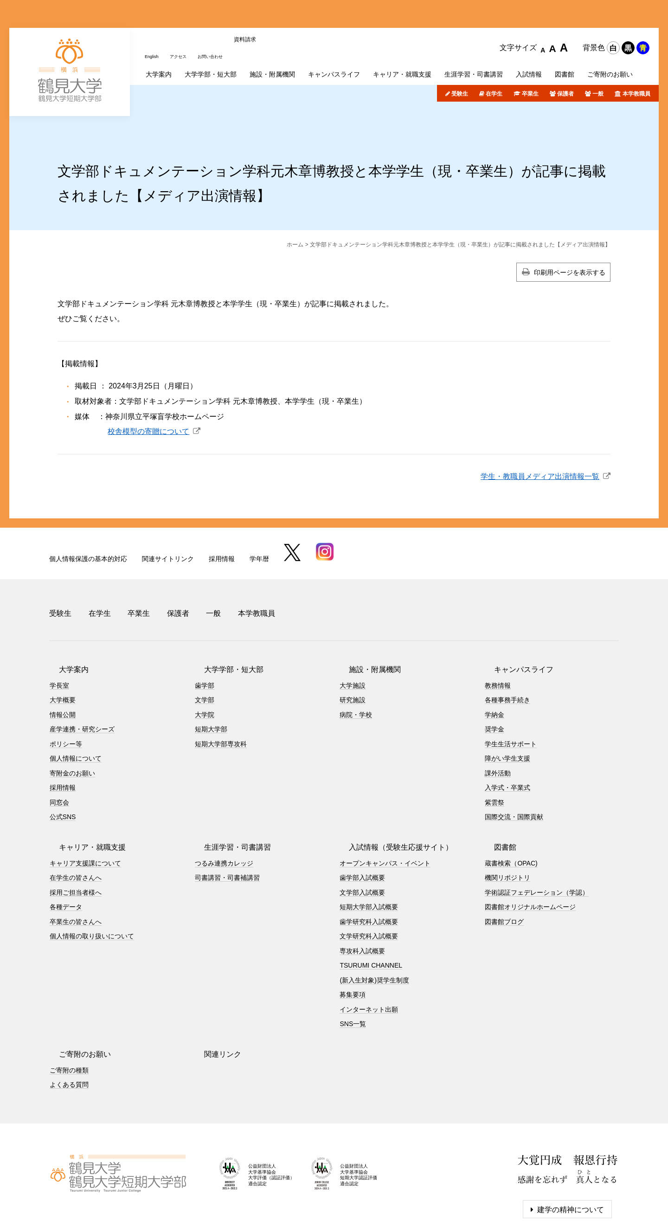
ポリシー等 (66, 695)
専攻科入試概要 (362, 902)
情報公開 (63, 666)
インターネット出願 (369, 961)
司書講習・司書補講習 (227, 829)
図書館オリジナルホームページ (530, 859)
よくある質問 (69, 1036)
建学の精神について (570, 1161)
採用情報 (222, 521)
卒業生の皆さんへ (76, 873)
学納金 (494, 666)
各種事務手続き (507, 652)
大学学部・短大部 (224, 621)
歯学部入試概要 (362, 829)
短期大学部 (211, 681)
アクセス (185, 15)
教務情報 (498, 637)
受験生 (459, 57)
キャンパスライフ (514, 621)
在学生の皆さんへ (76, 829)
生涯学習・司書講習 (228, 799)
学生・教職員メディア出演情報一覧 (540, 440)
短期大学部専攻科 (221, 695)
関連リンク (213, 1006)
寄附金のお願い (72, 725)
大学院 (204, 666)
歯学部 (204, 637)
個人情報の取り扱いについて (92, 888)
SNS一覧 (353, 976)
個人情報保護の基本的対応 (88, 521)
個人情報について (76, 710)
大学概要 (63, 652)
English (154, 15)
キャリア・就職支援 (83, 799)
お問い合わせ (224, 15)
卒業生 (530, 57)
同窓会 (59, 754)
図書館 (496, 799)
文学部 (204, 652)
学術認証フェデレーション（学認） (537, 844)
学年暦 (259, 521)
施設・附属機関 (366, 621)
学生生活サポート (511, 695)
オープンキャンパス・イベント (385, 815)
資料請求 (263, 15)
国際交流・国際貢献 (514, 769)
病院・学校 (356, 666)
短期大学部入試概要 (369, 859)
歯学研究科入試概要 (369, 873)
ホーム (295, 208)
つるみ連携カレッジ (224, 815)
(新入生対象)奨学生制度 (374, 932)
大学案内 (64, 621)
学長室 (59, 637)
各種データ (66, 859)
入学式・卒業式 (507, 739)
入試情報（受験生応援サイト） (391, 799)
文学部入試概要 (362, 844)
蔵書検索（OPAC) (511, 815)
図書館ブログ (504, 873)
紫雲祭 (494, 754)
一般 (598, 57)
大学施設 (353, 637)
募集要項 (353, 946)
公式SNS (63, 769)
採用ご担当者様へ (76, 844)
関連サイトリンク (168, 521)
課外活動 (498, 725)
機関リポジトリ (507, 829)
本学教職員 (636, 57)
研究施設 (353, 652)
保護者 (565, 57)
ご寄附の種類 (69, 1022)
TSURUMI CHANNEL (371, 917)
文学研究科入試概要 (369, 888)
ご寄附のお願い (76, 1006)
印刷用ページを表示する (569, 235)
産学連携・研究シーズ (82, 681)
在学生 (494, 57)
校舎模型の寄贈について (148, 395)
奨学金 (494, 681)
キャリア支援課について (85, 815)
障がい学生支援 (507, 710)
